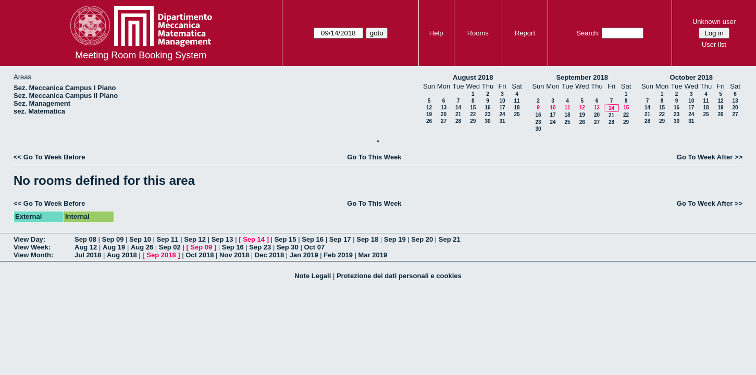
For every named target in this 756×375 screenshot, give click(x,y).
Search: (588, 33)
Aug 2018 (122, 255)
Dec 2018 (269, 255)
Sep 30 (288, 247)
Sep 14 (254, 239)
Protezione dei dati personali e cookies (399, 276)
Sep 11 (168, 239)
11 (516, 101)
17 (502, 107)
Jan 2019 (304, 255)
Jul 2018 (88, 255)
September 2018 (582, 77)
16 (487, 107)
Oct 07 (314, 247)
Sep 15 (285, 239)
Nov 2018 (234, 255)
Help (436, 33)
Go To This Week (374, 157)
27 (444, 121)
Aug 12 (86, 247)
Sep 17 (340, 239)
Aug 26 (142, 247)
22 (473, 114)
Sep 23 (260, 247)
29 (473, 121)
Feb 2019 (338, 255)
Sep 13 (222, 239)
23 (487, 114)
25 (516, 114)
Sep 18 (367, 239)
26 (429, 121)
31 (502, 121)
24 (502, 114)
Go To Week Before (54, 157)
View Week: (32, 247)
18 (516, 107)
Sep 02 (170, 247)
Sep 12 (195, 239)
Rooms (478, 33)
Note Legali (312, 276)
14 (458, 107)
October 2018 (691, 77)
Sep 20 (422, 239)
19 (429, 114)
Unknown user (714, 22)
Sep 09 (113, 239)
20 (444, 114)
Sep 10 (140, 239)
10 (502, 101)
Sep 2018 (161, 255)
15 (473, 107)
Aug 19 (114, 247)
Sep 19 (395, 239)
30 (487, 121)
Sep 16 (313, 239)
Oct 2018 (199, 255)
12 (429, 107)
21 (458, 114)
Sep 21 (450, 239)
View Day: (29, 239)
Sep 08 (85, 239)
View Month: (33, 255)
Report (525, 33)
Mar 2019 (373, 255)
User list (714, 44)
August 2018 (473, 77)
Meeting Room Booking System (140, 55)
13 (444, 107)
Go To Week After (705, 157)
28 (458, 121)
